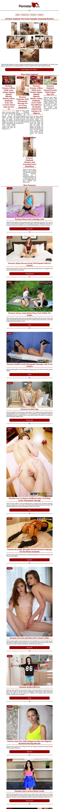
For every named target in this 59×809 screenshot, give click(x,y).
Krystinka (29, 559)
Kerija (29, 698)
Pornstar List (25, 14)
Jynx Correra (29, 800)
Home (17, 14)
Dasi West (29, 751)
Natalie (29, 374)
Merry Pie (29, 647)
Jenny (29, 324)
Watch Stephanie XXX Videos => (29, 69)
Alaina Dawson (29, 273)
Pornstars (33, 14)
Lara (29, 510)
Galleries (40, 14)
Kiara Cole (29, 228)
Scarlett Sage (29, 420)
